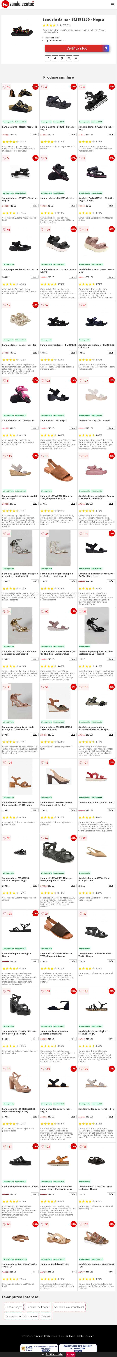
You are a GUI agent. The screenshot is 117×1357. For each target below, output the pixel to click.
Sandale (46, 1316)
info (35, 134)
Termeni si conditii (31, 1336)
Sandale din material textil (69, 1307)
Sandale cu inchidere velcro (21, 1316)
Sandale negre (14, 1307)
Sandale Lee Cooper (38, 1307)
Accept (71, 1354)
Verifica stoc (88, 48)
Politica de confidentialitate (59, 1336)
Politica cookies (85, 1336)
